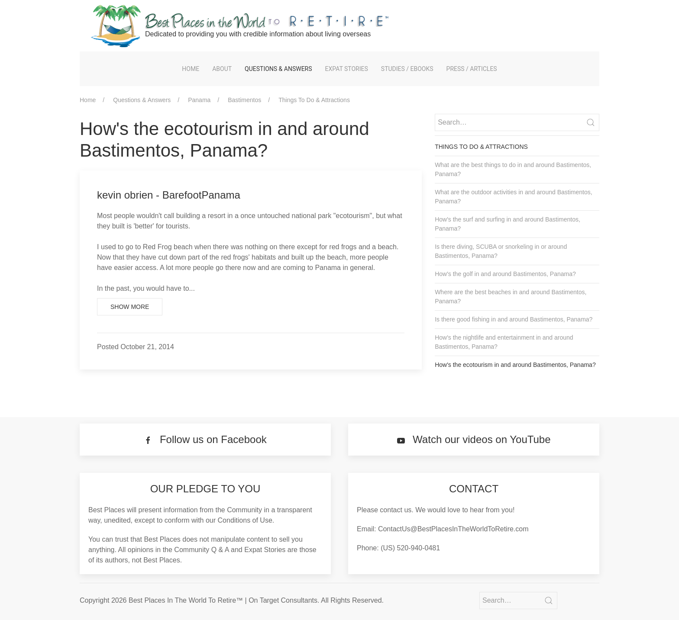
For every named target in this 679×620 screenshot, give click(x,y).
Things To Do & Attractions (314, 99)
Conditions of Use (245, 520)
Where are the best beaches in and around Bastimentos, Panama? (510, 297)
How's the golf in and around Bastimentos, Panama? (505, 273)
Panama (199, 99)
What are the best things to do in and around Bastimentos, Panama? (513, 169)
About (222, 68)
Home (190, 68)
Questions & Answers (278, 68)
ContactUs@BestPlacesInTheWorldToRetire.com (453, 529)
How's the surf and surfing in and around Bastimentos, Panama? (507, 224)
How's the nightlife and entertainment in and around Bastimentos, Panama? (504, 342)
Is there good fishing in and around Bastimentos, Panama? (513, 319)
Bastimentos (244, 99)
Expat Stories (346, 68)
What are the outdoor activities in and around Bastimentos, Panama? (513, 197)
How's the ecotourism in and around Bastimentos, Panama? (515, 364)
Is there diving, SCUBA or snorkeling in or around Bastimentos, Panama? (501, 251)
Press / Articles (471, 68)
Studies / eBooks (407, 68)
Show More (129, 306)
